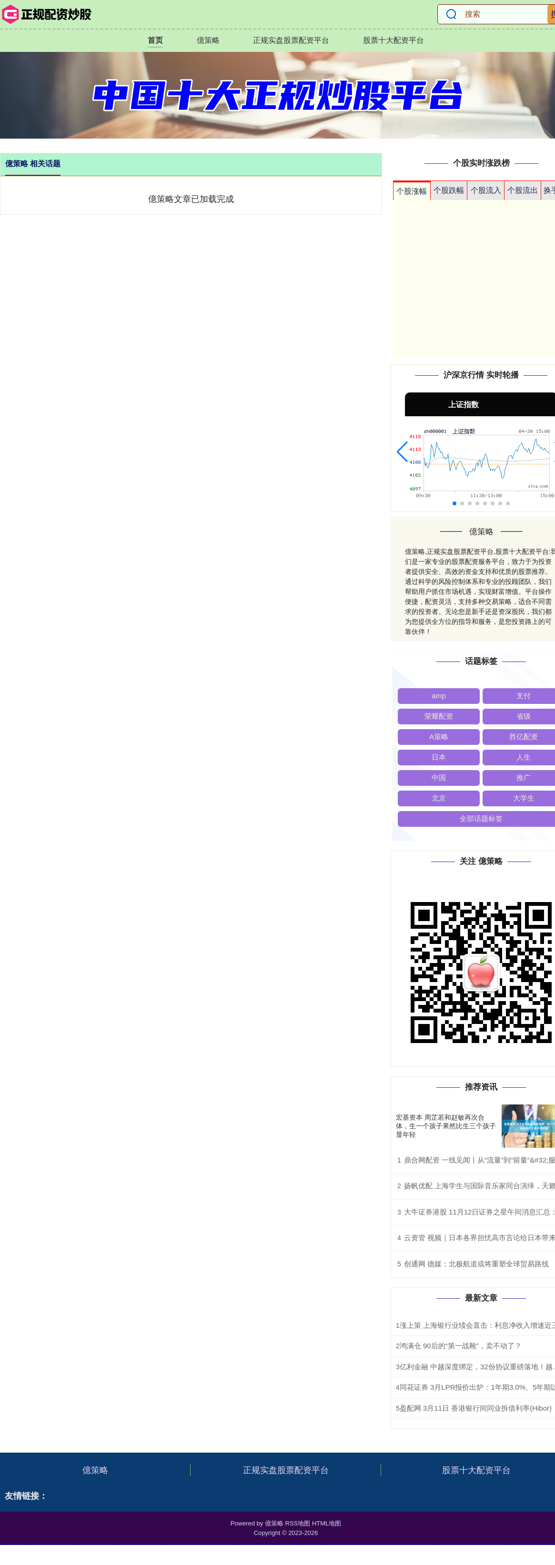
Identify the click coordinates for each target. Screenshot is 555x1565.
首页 (155, 40)
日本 (439, 757)
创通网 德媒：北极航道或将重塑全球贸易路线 (476, 1264)
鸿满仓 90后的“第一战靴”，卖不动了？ (461, 1346)
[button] (402, 451)
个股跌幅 (449, 190)
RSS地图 (298, 1523)
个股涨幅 (411, 191)
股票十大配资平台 (393, 40)
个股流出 (522, 190)
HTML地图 (326, 1523)
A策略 (438, 736)
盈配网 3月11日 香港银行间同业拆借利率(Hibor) (476, 1408)
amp (438, 696)
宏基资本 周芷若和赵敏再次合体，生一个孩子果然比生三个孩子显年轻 (446, 1126)
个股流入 (486, 190)
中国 (439, 777)
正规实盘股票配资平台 (291, 40)
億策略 (208, 40)
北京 (439, 798)
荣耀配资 (438, 716)
